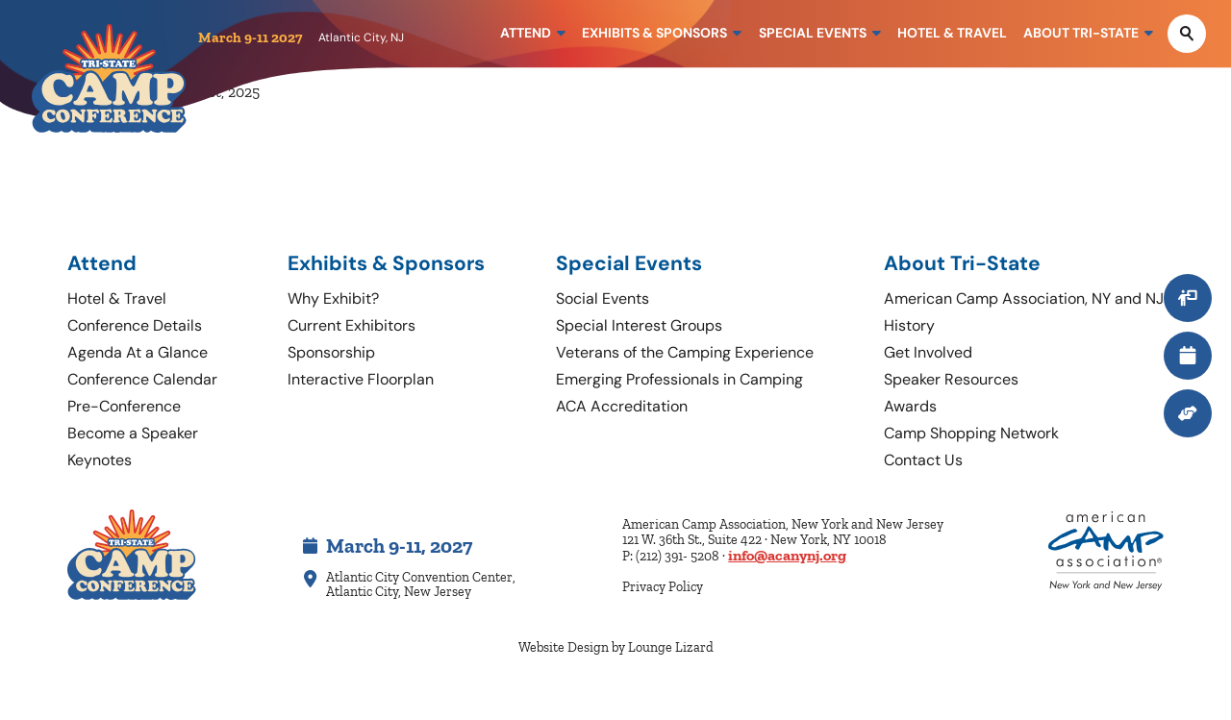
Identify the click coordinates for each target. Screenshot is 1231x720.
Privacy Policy (662, 587)
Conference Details (134, 325)
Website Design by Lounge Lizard (616, 647)
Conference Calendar (142, 379)
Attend (102, 263)
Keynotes (99, 460)
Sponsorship (331, 352)
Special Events (629, 263)
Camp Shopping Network (971, 433)
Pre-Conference (124, 406)
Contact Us (923, 460)
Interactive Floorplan (361, 379)
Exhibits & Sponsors (386, 263)
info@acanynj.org (787, 555)
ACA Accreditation (622, 406)
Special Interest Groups (639, 325)
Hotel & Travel (116, 298)
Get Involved (928, 352)
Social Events (602, 298)
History (909, 325)
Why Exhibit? (333, 298)
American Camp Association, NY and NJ (1024, 298)
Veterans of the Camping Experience (685, 352)
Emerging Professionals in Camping (679, 379)
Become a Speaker (132, 433)
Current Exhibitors (351, 325)
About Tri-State (962, 263)
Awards (910, 406)
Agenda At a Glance (137, 352)
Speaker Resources (951, 379)
